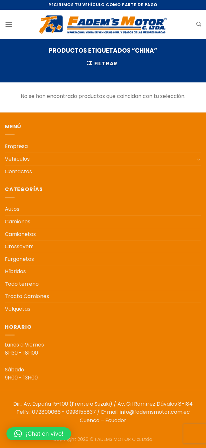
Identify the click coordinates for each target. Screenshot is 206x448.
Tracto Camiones (27, 296)
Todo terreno (22, 284)
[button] (38, 433)
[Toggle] (198, 159)
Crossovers (19, 246)
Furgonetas (19, 259)
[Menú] (9, 24)
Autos (12, 209)
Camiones (17, 221)
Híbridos (15, 271)
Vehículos (17, 159)
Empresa (16, 146)
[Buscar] (198, 24)
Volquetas (17, 309)
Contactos (18, 171)
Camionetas (20, 234)
